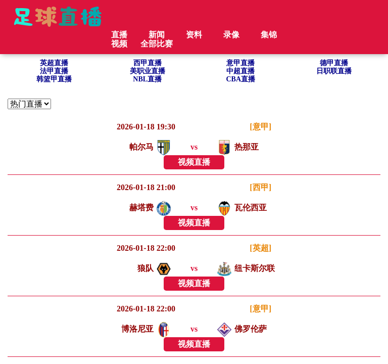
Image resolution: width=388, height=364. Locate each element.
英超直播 (54, 63)
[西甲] (260, 187)
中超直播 (240, 71)
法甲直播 (54, 71)
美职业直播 (147, 71)
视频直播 (194, 162)
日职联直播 (334, 71)
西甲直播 (147, 63)
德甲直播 (334, 63)
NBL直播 (147, 79)
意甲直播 (240, 63)
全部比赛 (156, 43)
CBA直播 (240, 79)
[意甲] (260, 126)
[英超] (260, 248)
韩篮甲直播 (54, 79)
